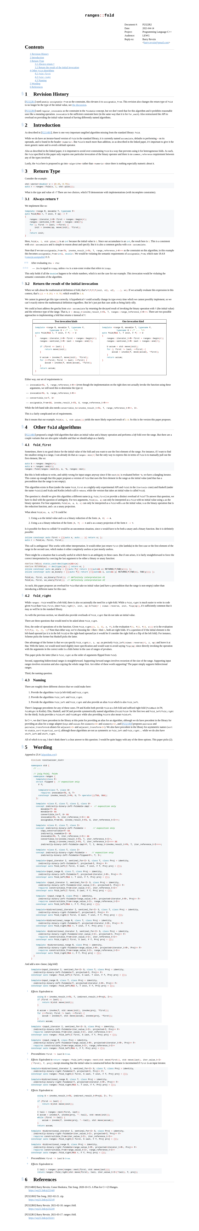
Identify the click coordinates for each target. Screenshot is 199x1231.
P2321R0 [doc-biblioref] (127, 722)
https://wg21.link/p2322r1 (42, 1217)
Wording (35, 83)
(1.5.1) (25, 267)
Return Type (37, 60)
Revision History (39, 54)
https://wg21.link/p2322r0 (42, 1207)
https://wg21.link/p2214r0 (42, 1189)
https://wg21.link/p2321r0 (42, 1198)
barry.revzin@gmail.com (156, 42)
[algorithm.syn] (48, 753)
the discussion (79, 104)
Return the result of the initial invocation (57, 67)
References (36, 87)
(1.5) (26, 262)
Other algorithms (42, 70)
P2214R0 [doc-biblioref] (46, 132)
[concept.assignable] (35, 256)
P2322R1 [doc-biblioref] (30, 101)
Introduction (37, 57)
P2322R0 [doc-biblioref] (30, 110)
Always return (44, 64)
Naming (41, 80)
